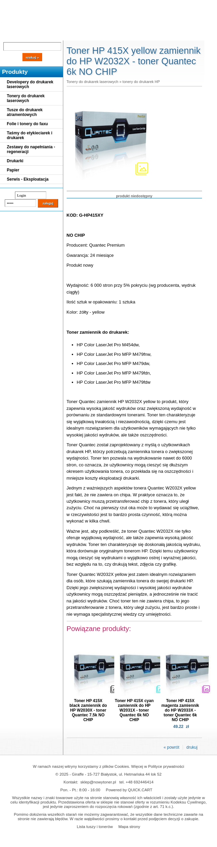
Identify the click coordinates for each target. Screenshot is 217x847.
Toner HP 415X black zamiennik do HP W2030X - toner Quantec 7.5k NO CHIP (88, 710)
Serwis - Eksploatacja (28, 179)
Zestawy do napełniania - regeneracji (31, 149)
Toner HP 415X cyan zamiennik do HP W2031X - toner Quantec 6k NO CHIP (134, 710)
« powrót (171, 747)
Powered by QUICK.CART (129, 789)
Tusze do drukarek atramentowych (25, 112)
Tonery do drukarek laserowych (26, 98)
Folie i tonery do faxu (27, 123)
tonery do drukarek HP (141, 82)
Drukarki (15, 161)
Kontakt (115, 34)
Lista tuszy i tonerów (95, 826)
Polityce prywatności (166, 766)
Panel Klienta (82, 34)
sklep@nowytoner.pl (98, 782)
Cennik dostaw (41, 34)
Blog (10, 34)
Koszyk (184, 4)
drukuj (192, 747)
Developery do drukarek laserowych (30, 84)
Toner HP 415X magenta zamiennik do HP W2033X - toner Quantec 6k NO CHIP (180, 710)
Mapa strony (129, 826)
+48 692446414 (140, 782)
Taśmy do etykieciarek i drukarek (29, 135)
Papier (13, 170)
